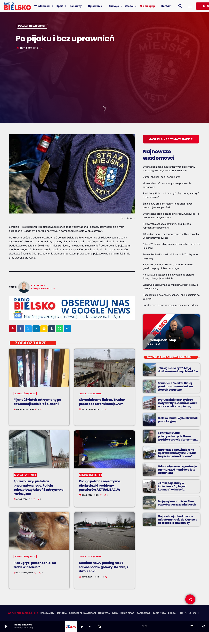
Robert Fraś (38, 285)
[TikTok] (190, 614)
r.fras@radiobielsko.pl (43, 288)
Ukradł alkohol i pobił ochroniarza (161, 176)
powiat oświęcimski (32, 26)
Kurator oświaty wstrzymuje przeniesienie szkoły (170, 305)
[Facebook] (199, 614)
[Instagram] (194, 614)
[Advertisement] (104, 78)
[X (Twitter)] (185, 614)
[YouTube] (181, 614)
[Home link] (17, 6)
